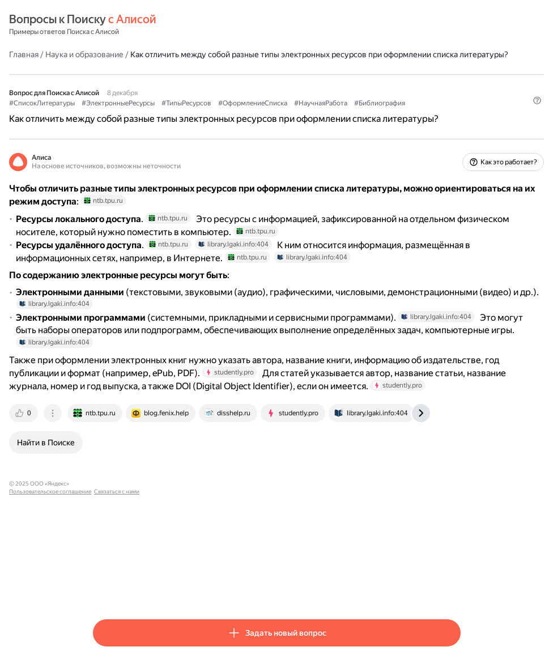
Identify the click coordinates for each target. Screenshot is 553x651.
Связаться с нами (265, 588)
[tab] (108, 517)
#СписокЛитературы (126, 114)
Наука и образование (168, 53)
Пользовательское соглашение (199, 588)
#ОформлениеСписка (336, 114)
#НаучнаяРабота (404, 114)
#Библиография (118, 126)
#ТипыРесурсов (270, 114)
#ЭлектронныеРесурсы (202, 114)
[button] (454, 145)
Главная (107, 53)
